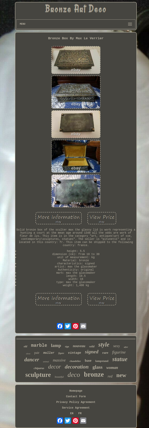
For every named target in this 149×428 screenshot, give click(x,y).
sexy (116, 346)
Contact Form (76, 396)
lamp (56, 345)
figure (61, 353)
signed (91, 352)
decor (54, 366)
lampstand (101, 360)
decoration (77, 367)
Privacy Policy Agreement (75, 402)
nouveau (79, 346)
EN (72, 413)
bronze (94, 374)
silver (28, 354)
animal (46, 361)
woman (112, 367)
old (25, 346)
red (110, 376)
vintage (74, 353)
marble (39, 345)
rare (105, 353)
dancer (31, 359)
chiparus (39, 368)
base (88, 360)
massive (59, 360)
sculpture (38, 374)
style (103, 344)
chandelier (75, 361)
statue (119, 359)
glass (97, 367)
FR (80, 413)
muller (49, 353)
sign (67, 346)
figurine (119, 352)
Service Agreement (76, 407)
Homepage (75, 390)
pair (36, 353)
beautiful (59, 376)
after (126, 347)
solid (91, 346)
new (121, 375)
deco (74, 374)
